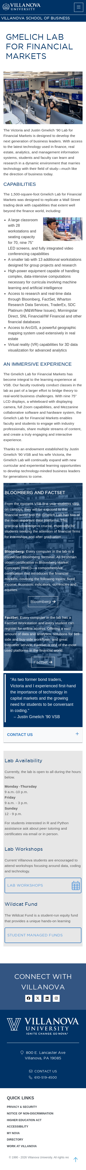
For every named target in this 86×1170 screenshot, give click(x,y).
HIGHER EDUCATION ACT (24, 1120)
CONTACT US (45, 1071)
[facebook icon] (28, 998)
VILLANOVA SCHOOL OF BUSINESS (35, 18)
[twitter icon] (37, 998)
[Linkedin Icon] (47, 998)
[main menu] (78, 7)
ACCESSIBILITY (17, 1126)
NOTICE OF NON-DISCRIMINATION (30, 1113)
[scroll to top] (76, 1160)
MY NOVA (13, 1133)
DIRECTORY (15, 1139)
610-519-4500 (45, 1077)
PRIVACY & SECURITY (22, 1107)
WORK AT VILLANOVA (22, 1146)
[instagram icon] (56, 998)
